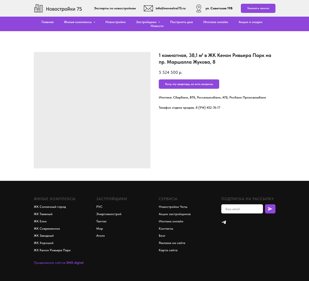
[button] (258, 8)
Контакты (166, 228)
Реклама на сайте (172, 243)
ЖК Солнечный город (50, 207)
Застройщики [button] (146, 22)
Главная (47, 22)
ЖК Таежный (43, 214)
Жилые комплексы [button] (78, 22)
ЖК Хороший (44, 243)
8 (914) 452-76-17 (208, 108)
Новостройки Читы (173, 207)
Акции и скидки (250, 22)
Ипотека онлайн (215, 22)
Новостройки (115, 22)
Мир (99, 228)
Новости (157, 26)
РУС (99, 207)
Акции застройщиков (175, 214)
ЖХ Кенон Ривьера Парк (52, 250)
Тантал (101, 221)
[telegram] (223, 222)
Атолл (100, 236)
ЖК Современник (47, 228)
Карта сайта (168, 250)
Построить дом (181, 22)
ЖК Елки (40, 221)
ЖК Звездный (44, 236)
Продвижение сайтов (49, 263)
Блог (162, 236)
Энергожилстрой (108, 214)
